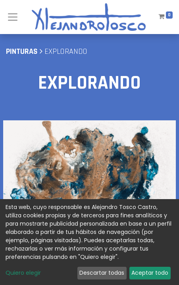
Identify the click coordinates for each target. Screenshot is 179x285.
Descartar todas (101, 273)
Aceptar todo (149, 273)
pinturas (22, 51)
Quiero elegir (23, 273)
